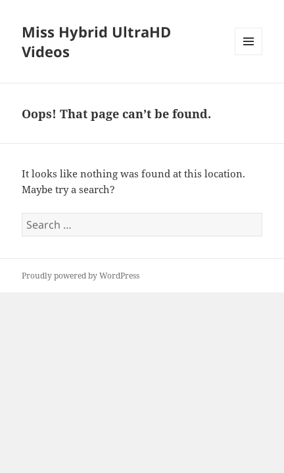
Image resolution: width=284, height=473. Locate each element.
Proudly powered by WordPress (80, 275)
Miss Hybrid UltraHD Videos (96, 41)
